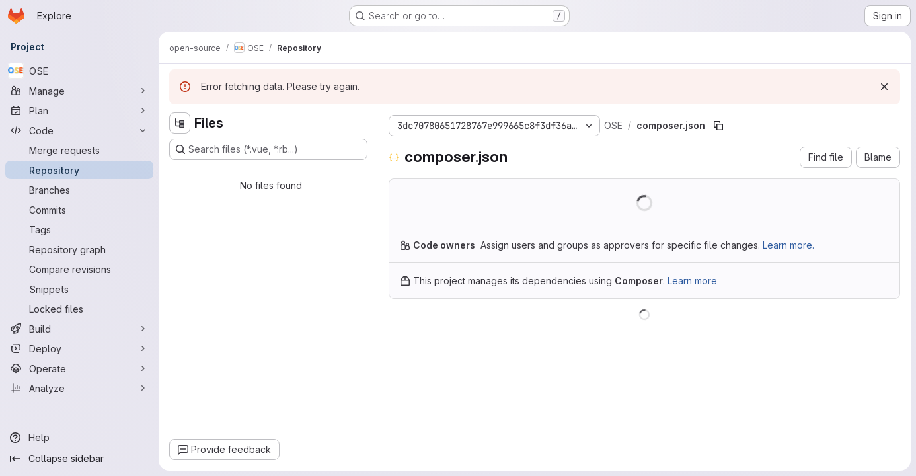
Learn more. (788, 245)
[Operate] (79, 368)
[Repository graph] (79, 249)
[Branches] (79, 189)
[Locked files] (79, 308)
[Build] (79, 328)
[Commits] (79, 209)
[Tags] (79, 229)
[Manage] (79, 90)
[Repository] (79, 170)
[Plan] (79, 110)
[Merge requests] (79, 150)
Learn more (692, 280)
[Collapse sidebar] (79, 459)
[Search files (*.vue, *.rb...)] (268, 149)
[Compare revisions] (79, 269)
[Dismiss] (884, 87)
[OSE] (79, 70)
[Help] (79, 437)
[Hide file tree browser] (179, 123)
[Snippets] (79, 289)
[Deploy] (79, 348)
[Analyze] (79, 388)
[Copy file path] (718, 125)
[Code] (79, 130)
